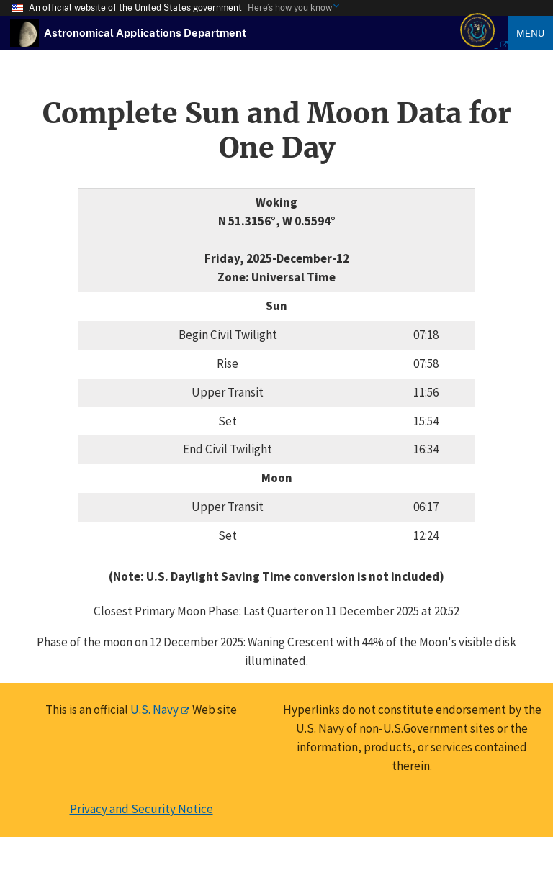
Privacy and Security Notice (141, 809)
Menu (530, 33)
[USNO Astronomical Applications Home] (145, 32)
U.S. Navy (154, 709)
